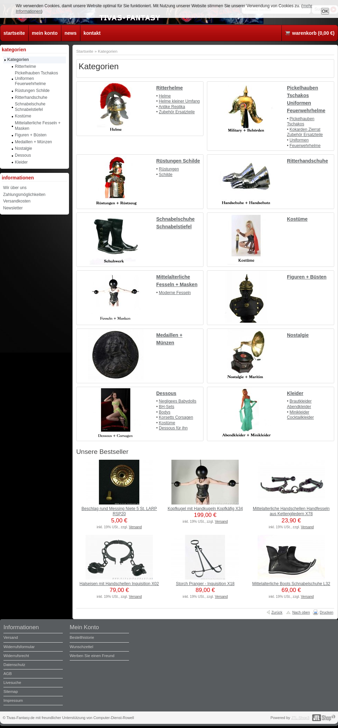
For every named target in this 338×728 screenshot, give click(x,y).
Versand (135, 527)
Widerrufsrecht (16, 656)
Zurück (276, 612)
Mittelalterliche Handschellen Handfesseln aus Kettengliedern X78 (291, 511)
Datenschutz (14, 665)
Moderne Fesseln (175, 292)
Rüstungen (169, 169)
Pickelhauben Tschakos (301, 121)
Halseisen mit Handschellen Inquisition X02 (119, 583)
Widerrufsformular (19, 647)
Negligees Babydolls (178, 401)
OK (325, 11)
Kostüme (297, 219)
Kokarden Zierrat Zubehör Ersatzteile (305, 132)
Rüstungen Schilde (178, 161)
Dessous (166, 393)
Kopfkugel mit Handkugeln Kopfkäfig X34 (205, 508)
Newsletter (13, 208)
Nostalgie (298, 335)
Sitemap (10, 691)
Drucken (326, 612)
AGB (7, 674)
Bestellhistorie (82, 637)
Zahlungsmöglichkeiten (24, 194)
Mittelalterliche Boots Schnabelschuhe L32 (291, 583)
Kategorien (108, 51)
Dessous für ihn (173, 428)
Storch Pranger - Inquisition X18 (205, 583)
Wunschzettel (81, 647)
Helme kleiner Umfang (179, 101)
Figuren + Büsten (307, 277)
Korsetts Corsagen (176, 417)
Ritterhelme (169, 88)
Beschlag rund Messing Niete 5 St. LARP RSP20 (119, 511)
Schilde (165, 174)
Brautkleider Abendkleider (299, 404)
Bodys (164, 412)
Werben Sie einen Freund (92, 656)
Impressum (13, 700)
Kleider (295, 393)
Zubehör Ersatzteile (177, 112)
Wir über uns (15, 187)
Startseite (84, 51)
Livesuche (12, 682)
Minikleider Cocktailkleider (300, 415)
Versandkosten (16, 201)
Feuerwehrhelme (304, 145)
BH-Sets (167, 406)
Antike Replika (172, 106)
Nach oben (301, 612)
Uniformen (298, 140)
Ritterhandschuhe (307, 161)
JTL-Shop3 (300, 718)
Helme (165, 96)
